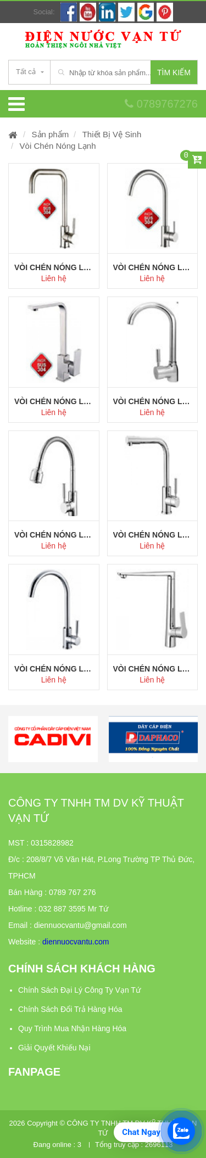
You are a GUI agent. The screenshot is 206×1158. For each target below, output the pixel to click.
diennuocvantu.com (75, 941)
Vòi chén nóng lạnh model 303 (152, 534)
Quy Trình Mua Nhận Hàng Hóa (72, 1028)
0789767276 (161, 104)
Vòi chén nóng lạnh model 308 (53, 267)
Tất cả (26, 72)
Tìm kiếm (174, 72)
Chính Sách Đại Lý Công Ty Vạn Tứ (79, 990)
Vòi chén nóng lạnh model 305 (152, 401)
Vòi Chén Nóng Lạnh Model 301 (152, 668)
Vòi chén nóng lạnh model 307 (152, 267)
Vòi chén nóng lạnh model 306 (53, 401)
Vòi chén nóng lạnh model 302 (53, 668)
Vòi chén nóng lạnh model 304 (53, 534)
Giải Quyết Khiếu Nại (54, 1047)
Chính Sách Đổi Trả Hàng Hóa (70, 1009)
